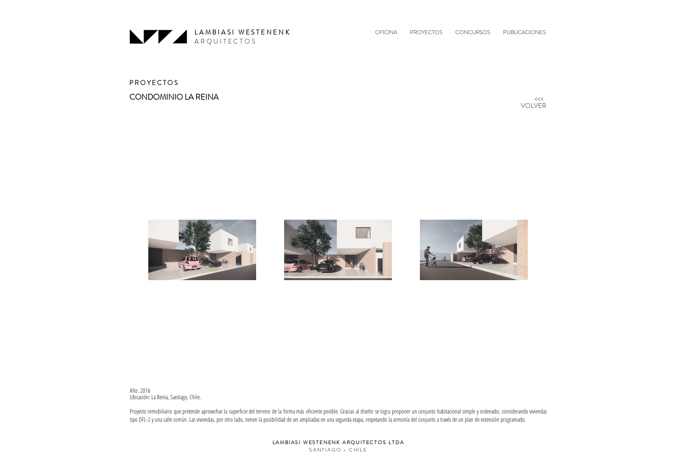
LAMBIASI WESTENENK (242, 32)
